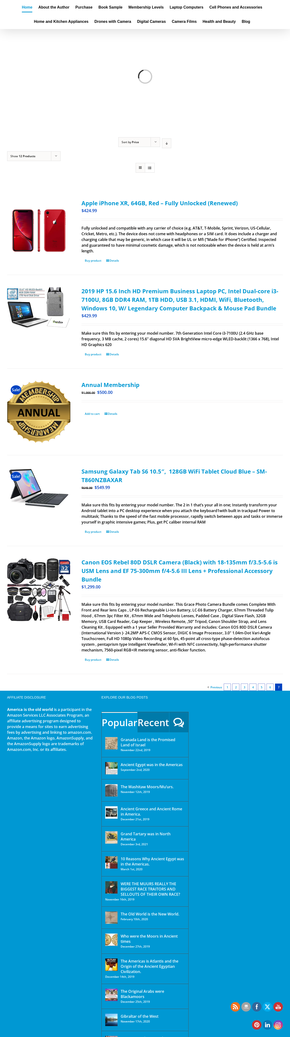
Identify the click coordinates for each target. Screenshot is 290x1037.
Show (22, 156)
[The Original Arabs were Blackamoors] (111, 995)
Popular (119, 722)
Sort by (130, 142)
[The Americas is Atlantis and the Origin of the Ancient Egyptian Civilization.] (111, 965)
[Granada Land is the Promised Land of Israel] (111, 743)
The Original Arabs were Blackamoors (142, 994)
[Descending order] (166, 143)
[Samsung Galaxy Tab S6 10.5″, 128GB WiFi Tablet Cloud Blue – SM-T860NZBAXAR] (39, 488)
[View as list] (149, 167)
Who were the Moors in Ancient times (149, 939)
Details (114, 261)
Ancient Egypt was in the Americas (152, 764)
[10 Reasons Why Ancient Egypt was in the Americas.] (111, 862)
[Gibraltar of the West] (111, 1020)
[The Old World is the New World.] (111, 917)
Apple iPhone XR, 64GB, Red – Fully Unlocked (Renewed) (159, 203)
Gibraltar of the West (139, 1016)
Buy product (93, 261)
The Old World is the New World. (150, 914)
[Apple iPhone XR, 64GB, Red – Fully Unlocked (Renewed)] (39, 230)
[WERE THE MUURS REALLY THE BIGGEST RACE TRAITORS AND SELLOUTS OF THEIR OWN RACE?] (111, 887)
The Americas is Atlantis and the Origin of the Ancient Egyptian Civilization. (149, 966)
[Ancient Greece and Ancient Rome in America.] (111, 812)
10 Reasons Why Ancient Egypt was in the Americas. (152, 861)
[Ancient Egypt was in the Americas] (111, 768)
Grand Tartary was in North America (146, 836)
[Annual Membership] (39, 412)
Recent (153, 722)
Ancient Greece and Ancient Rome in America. (151, 811)
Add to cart (92, 414)
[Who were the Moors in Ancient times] (111, 940)
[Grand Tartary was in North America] (111, 837)
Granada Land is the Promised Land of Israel (148, 742)
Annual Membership (110, 385)
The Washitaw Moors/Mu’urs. (147, 786)
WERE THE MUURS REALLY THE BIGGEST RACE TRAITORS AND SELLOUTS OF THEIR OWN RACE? (150, 889)
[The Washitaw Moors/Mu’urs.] (111, 790)
